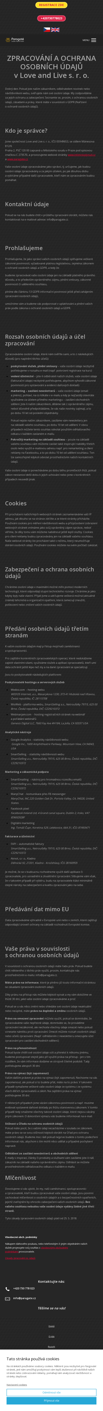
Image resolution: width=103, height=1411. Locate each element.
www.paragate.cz (17, 159)
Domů (52, 1326)
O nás (52, 1336)
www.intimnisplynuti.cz (81, 155)
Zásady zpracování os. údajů (20, 1258)
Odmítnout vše (52, 1392)
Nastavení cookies (17, 1384)
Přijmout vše (51, 1400)
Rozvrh (51, 1346)
